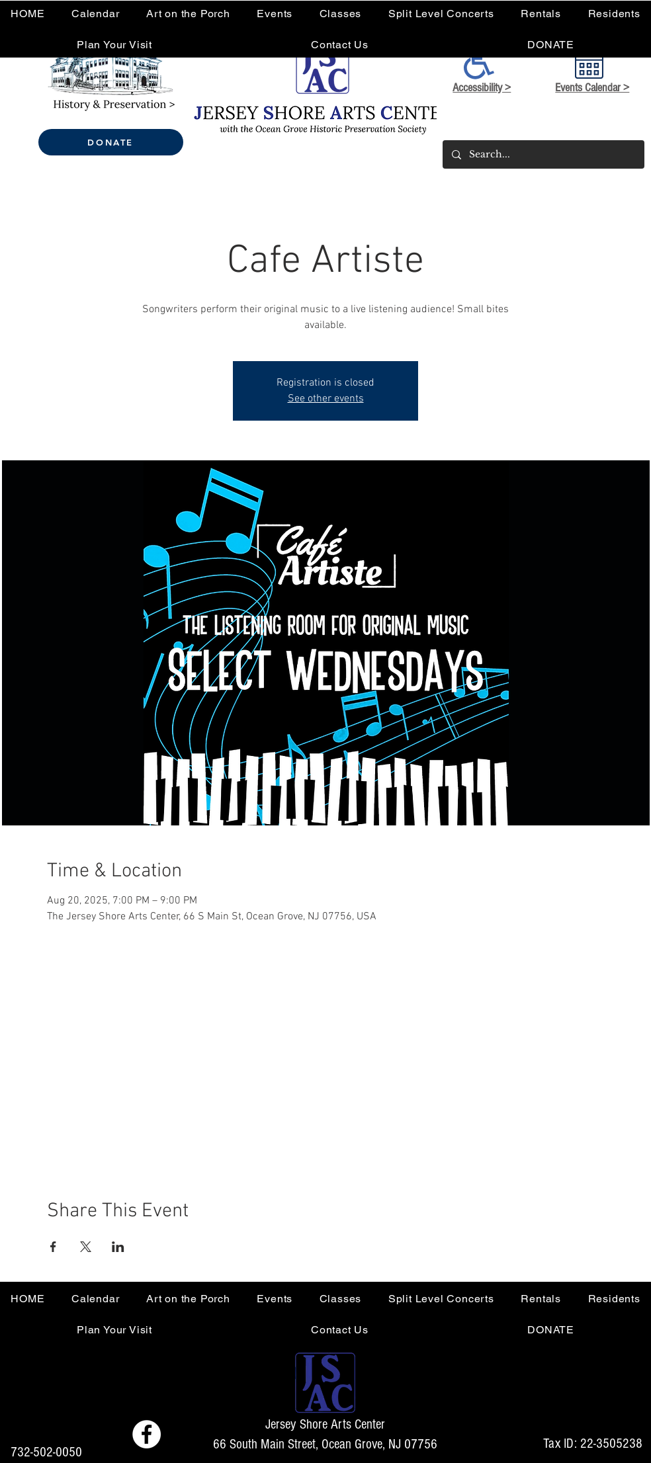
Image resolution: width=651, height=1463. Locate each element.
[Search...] (543, 154)
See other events (326, 398)
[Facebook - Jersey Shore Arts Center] (146, 1434)
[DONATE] (110, 142)
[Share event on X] (85, 1246)
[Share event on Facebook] (53, 1246)
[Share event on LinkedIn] (118, 1246)
